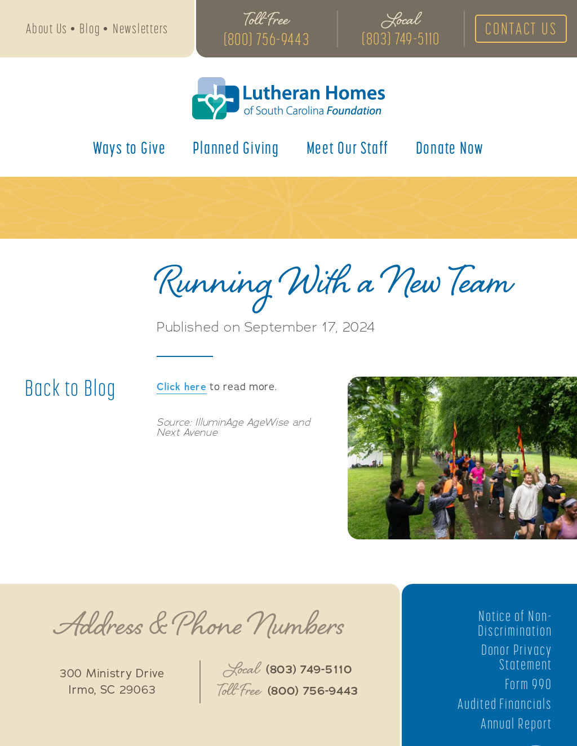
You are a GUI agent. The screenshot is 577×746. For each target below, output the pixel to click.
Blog (89, 29)
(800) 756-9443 (266, 39)
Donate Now (450, 148)
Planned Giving (236, 148)
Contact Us (520, 29)
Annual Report (516, 723)
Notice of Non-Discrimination (514, 623)
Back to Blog (70, 388)
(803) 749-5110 (399, 39)
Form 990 (528, 684)
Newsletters (140, 29)
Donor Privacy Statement (516, 657)
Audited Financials (504, 703)
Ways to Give (129, 148)
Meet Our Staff (348, 148)
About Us (47, 29)
